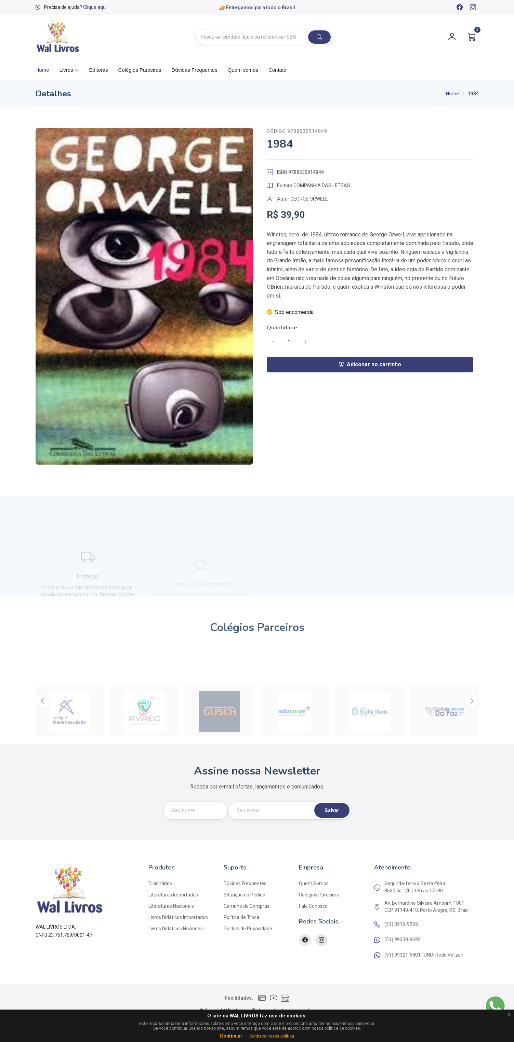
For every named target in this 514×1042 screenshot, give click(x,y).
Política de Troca (241, 917)
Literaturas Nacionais (171, 906)
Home (42, 70)
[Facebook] (459, 8)
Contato (277, 70)
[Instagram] (472, 8)
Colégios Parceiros (139, 70)
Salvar (332, 810)
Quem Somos (314, 883)
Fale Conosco (313, 906)
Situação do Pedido (244, 894)
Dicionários (160, 883)
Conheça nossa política (271, 1036)
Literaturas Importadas (173, 894)
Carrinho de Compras (246, 906)
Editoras (98, 70)
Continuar (231, 1036)
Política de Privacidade (248, 928)
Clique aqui (95, 7)
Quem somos (243, 70)
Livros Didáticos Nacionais (176, 928)
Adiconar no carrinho (370, 364)
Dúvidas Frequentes (194, 70)
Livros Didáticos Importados (178, 917)
